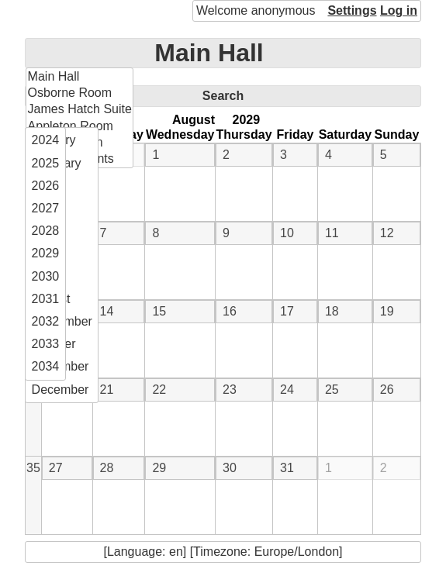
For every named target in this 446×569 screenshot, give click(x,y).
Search (223, 95)
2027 (46, 208)
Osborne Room (70, 92)
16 (230, 311)
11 (332, 233)
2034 (46, 366)
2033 (46, 343)
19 (387, 311)
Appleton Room (70, 126)
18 (332, 311)
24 (287, 389)
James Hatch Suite (80, 109)
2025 (46, 163)
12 (387, 233)
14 (107, 311)
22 (159, 389)
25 (332, 389)
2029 (46, 253)
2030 (46, 276)
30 (230, 467)
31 (287, 467)
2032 (46, 321)
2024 (46, 140)
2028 (46, 230)
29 (159, 467)
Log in (398, 10)
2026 (46, 185)
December (60, 389)
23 (230, 389)
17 (287, 311)
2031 (46, 298)
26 (387, 389)
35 (33, 467)
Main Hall (208, 53)
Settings (351, 10)
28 (107, 467)
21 (107, 389)
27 (56, 467)
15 (159, 311)
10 (287, 233)
